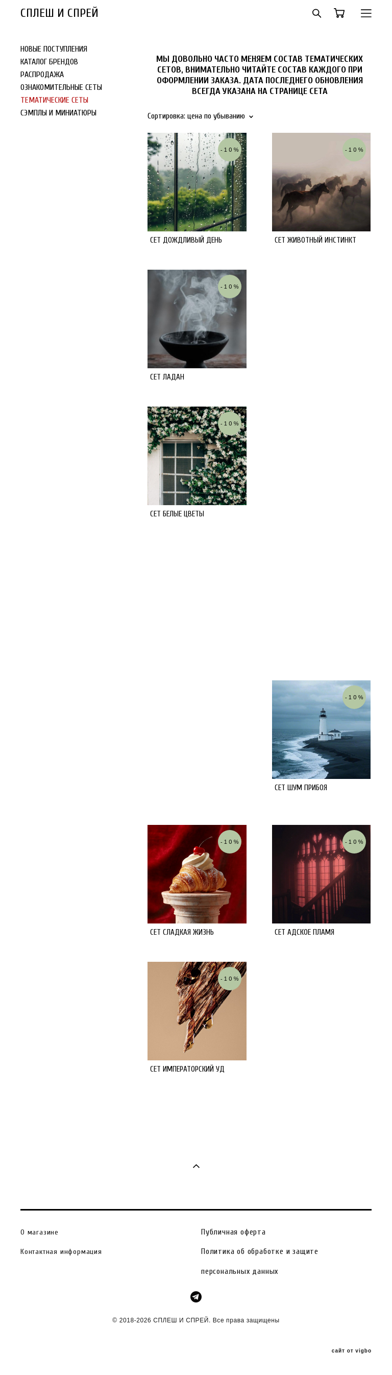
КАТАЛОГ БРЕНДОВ (49, 61)
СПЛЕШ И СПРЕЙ (59, 13)
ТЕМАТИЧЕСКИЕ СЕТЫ (54, 100)
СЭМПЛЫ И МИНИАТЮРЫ (58, 112)
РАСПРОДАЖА (42, 74)
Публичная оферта (233, 1232)
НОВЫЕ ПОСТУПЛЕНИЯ (53, 49)
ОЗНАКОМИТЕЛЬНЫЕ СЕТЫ (61, 87)
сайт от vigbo (352, 1351)
